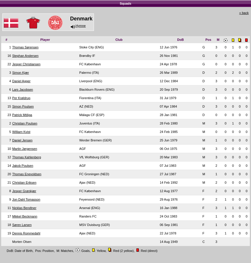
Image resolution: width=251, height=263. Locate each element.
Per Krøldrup (21, 98)
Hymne (78, 25)
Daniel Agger (21, 81)
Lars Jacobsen (22, 89)
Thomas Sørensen (25, 47)
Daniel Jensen (22, 140)
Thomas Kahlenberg (26, 157)
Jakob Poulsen (22, 165)
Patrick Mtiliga (22, 115)
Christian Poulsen (24, 123)
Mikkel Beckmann (24, 216)
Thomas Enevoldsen (26, 174)
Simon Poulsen (23, 106)
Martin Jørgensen (24, 148)
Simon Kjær (20, 72)
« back (244, 13)
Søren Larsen (22, 225)
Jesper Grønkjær (24, 191)
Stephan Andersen (25, 55)
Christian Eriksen (24, 182)
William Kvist (21, 132)
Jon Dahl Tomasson (26, 199)
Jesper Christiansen (26, 64)
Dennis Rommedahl (26, 233)
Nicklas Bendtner (24, 208)
